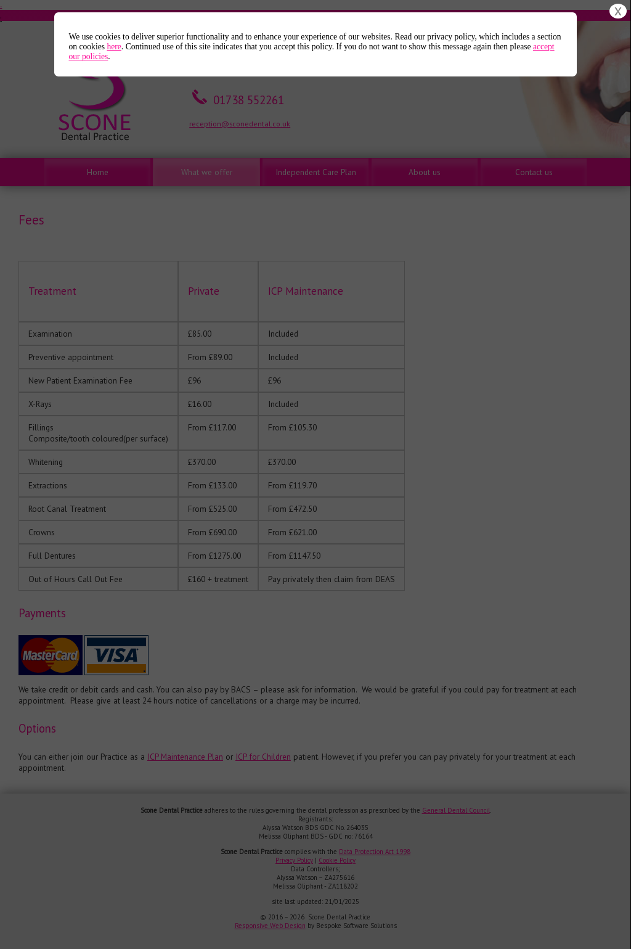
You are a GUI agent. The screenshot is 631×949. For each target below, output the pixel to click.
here (114, 46)
